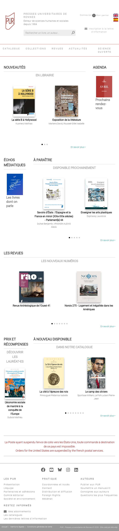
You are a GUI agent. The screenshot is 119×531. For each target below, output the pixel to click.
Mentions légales (17, 527)
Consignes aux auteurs (95, 491)
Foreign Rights (51, 495)
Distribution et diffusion (57, 491)
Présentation (12, 484)
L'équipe (9, 488)
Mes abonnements (17, 511)
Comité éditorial (14, 495)
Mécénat (47, 499)
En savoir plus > (78, 147)
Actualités (78, 48)
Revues (57, 48)
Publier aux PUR (91, 484)
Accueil (5, 527)
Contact (47, 488)
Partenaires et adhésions (19, 491)
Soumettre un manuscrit (96, 488)
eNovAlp (113, 527)
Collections (36, 48)
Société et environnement (19, 499)
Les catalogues (13, 515)
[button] (42, 144)
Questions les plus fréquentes (99, 495)
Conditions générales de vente (39, 527)
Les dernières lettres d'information (25, 518)
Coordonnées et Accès (56, 484)
